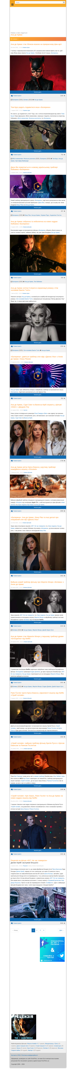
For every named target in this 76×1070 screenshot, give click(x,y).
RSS (19, 1055)
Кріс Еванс (30, 504)
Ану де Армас (26, 296)
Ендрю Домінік (46, 686)
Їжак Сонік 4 (31, 1048)
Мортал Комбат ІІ (32, 1043)
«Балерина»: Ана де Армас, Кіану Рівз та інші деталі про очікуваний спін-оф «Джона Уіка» (34, 518)
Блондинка (19, 671)
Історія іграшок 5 (41, 1046)
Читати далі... (38, 92)
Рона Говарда (39, 413)
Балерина (54, 53)
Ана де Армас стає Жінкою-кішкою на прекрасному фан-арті (36, 44)
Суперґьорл (57, 1046)
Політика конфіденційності (30, 1055)
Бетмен (25, 99)
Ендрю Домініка (35, 671)
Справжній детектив (54, 880)
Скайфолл (49, 882)
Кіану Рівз (28, 215)
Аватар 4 (30, 1050)
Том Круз (55, 158)
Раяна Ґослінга (52, 728)
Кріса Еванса (25, 809)
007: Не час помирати (38, 526)
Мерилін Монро (55, 674)
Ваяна (18, 1048)
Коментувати (16, 95)
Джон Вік (41, 202)
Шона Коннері (48, 873)
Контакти (14, 1055)
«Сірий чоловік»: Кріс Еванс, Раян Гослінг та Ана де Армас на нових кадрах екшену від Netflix (37, 797)
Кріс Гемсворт (18, 776)
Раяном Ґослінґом (52, 780)
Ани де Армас (30, 205)
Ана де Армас (16, 35)
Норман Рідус (45, 215)
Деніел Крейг (20, 871)
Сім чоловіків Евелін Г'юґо (24, 299)
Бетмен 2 (46, 1048)
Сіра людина (22, 504)
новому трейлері (39, 776)
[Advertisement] (38, 18)
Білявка (26, 619)
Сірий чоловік (25, 780)
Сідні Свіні (18, 418)
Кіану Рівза (20, 205)
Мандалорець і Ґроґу (51, 1043)
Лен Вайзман (38, 281)
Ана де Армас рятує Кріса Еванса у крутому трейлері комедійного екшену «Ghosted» (33, 468)
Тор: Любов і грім (59, 776)
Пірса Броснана (57, 869)
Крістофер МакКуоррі (21, 161)
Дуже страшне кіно (22, 1046)
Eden (45, 413)
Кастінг (25, 410)
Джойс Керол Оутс (48, 630)
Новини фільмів (27, 172)
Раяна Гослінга (34, 809)
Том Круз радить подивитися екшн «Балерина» (31, 107)
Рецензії (25, 865)
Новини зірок (26, 47)
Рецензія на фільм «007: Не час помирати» (29, 860)
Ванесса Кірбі (28, 418)
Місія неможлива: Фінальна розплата (29, 118)
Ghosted (18, 502)
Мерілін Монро (39, 617)
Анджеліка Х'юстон (55, 215)
